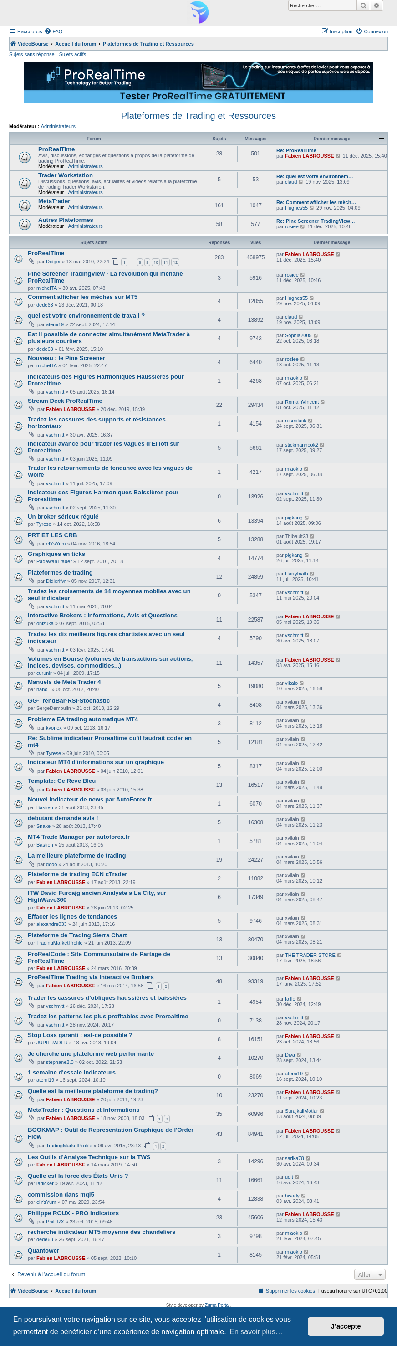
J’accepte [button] (346, 1326)
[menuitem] (53, 31)
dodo (51, 864)
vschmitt (55, 392)
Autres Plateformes (65, 219)
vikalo (291, 683)
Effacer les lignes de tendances (72, 916)
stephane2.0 (60, 1062)
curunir (44, 673)
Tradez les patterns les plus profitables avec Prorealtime (108, 1016)
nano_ (43, 689)
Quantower (43, 1250)
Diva (290, 1055)
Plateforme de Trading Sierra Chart (77, 935)
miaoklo (293, 377)
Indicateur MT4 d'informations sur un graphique (96, 762)
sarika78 (294, 1158)
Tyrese (43, 524)
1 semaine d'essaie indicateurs (72, 1072)
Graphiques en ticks (56, 553)
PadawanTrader (54, 561)
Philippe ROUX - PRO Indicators (73, 1213)
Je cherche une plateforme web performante (91, 1053)
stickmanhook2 (301, 444)
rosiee (292, 226)
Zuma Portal (217, 1305)
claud (291, 182)
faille (290, 999)
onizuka (45, 623)
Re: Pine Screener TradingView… (315, 221)
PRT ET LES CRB (52, 535)
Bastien (44, 807)
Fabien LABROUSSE (309, 156)
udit (289, 1177)
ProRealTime (56, 149)
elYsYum (56, 543)
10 (155, 262)
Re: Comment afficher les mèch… (316, 202)
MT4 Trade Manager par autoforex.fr (79, 836)
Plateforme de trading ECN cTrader (77, 874)
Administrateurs (58, 126)
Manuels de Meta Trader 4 (64, 681)
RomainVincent (302, 402)
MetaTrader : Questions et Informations (83, 1109)
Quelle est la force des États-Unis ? (78, 1175)
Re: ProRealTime (296, 150)
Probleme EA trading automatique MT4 (83, 719)
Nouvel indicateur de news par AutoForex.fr (90, 799)
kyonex (54, 727)
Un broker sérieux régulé (63, 516)
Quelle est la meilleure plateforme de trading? (93, 1091)
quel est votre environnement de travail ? (86, 315)
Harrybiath (296, 573)
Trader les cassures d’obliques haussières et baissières (107, 997)
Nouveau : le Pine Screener (66, 357)
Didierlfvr (56, 581)
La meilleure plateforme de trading (77, 855)
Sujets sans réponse (32, 54)
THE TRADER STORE (310, 955)
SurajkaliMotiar (301, 1111)
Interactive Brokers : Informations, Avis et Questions (103, 615)
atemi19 (55, 324)
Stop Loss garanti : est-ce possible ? (80, 1035)
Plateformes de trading (60, 572)
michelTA (46, 288)
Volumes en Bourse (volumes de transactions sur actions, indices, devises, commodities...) (110, 662)
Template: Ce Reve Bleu (62, 780)
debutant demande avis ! (63, 818)
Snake (43, 826)
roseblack (295, 420)
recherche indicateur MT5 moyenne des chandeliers (102, 1231)
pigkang (294, 517)
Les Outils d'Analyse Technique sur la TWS (89, 1157)
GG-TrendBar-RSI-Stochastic (69, 700)
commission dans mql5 (61, 1194)
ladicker (45, 1183)
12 (175, 262)
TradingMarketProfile (59, 942)
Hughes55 (296, 208)
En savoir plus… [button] (256, 1332)
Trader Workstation (65, 175)
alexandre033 (51, 924)
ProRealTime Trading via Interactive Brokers (91, 977)
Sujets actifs (72, 54)
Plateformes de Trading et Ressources (198, 116)
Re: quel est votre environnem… (314, 176)
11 (165, 262)
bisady (292, 1195)
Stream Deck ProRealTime (65, 400)
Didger (53, 261)
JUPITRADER (52, 1042)
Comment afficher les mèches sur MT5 (82, 296)
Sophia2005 (298, 335)
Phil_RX (55, 1221)
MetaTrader (54, 201)
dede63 (44, 305)
